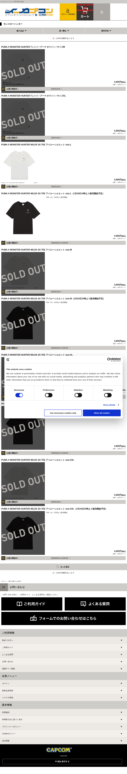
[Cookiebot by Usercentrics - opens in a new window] (109, 360)
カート (85, 9)
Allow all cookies (102, 413)
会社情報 (5, 741)
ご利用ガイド (7, 647)
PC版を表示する (62, 761)
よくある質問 (7, 654)
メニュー (101, 11)
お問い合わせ (7, 661)
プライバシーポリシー (11, 727)
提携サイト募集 (8, 669)
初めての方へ (7, 640)
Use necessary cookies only (63, 413)
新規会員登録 (7, 690)
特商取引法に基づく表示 (12, 719)
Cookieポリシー (8, 734)
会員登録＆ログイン (68, 11)
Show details (109, 405)
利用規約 (5, 712)
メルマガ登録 (7, 697)
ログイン (5, 683)
